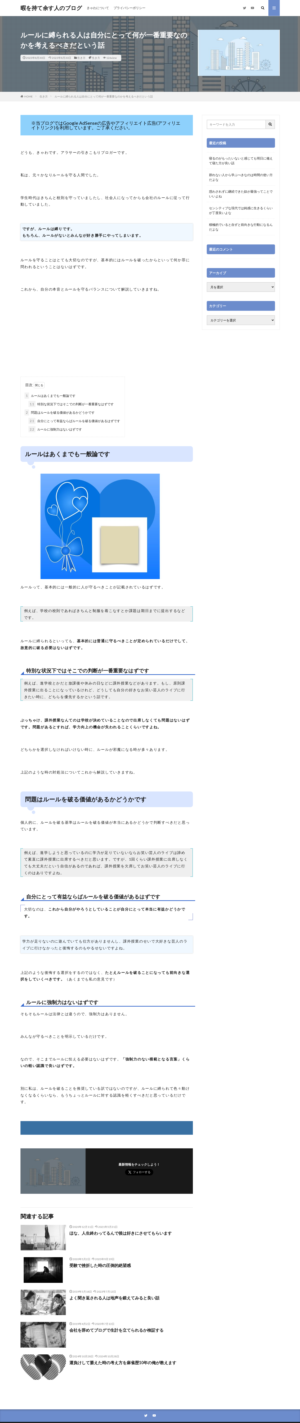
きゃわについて (98, 8)
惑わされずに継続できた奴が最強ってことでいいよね (241, 193)
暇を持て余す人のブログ (51, 8)
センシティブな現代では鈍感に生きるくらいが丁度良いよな (241, 210)
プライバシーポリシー (129, 8)
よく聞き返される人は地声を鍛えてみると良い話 (114, 1297)
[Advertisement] (106, 340)
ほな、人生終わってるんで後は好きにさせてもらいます (120, 1233)
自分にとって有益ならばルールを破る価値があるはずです (74, 421)
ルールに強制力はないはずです (55, 429)
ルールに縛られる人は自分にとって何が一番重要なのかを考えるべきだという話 (104, 96)
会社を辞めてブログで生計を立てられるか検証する (116, 1330)
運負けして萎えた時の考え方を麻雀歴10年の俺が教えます (122, 1362)
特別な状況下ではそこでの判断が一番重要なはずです (71, 404)
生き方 (81, 58)
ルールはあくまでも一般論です (50, 396)
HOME (28, 96)
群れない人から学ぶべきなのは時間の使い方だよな (241, 177)
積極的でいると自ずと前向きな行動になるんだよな (241, 227)
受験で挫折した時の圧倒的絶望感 (100, 1265)
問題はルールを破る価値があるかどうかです (60, 412)
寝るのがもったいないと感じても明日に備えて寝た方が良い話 (241, 160)
